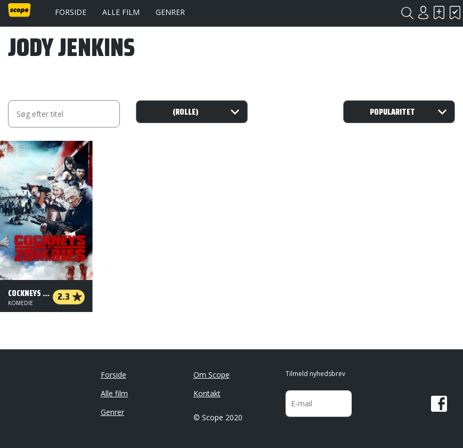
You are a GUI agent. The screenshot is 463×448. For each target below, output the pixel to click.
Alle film (121, 12)
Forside (70, 12)
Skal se (439, 12)
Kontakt (207, 393)
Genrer (170, 12)
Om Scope (211, 375)
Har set (455, 12)
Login (423, 12)
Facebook (439, 404)
